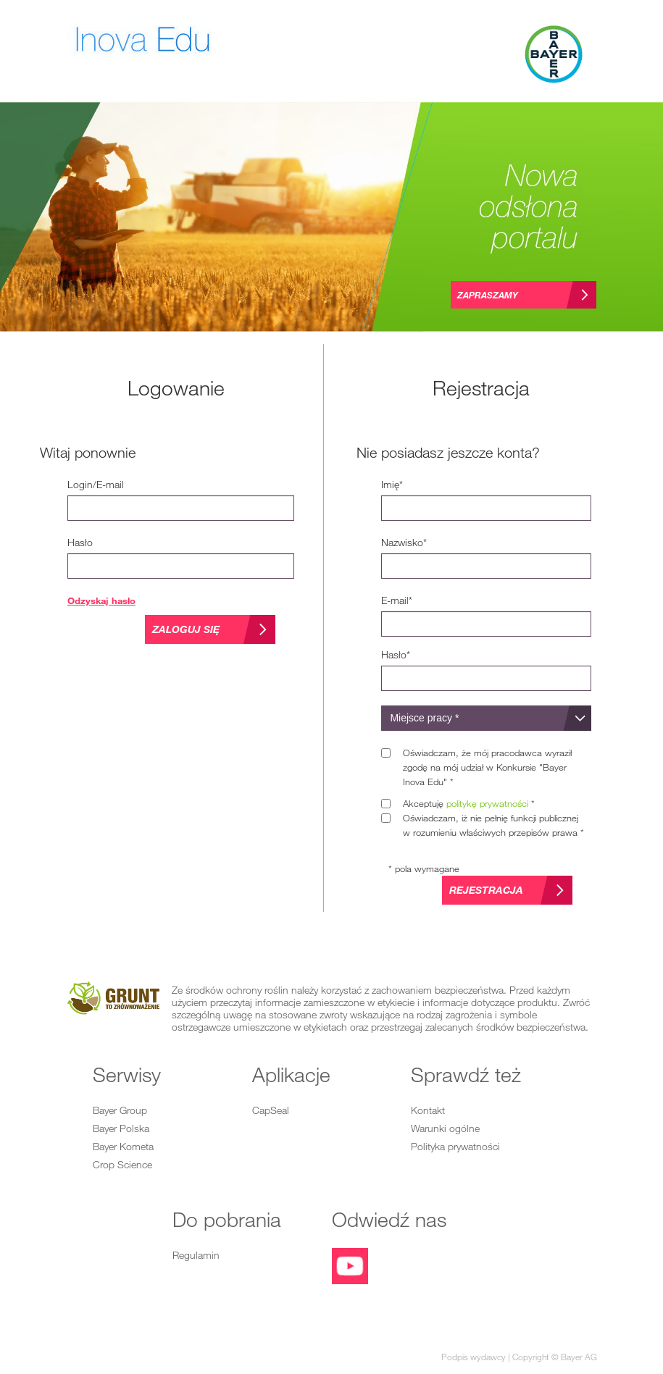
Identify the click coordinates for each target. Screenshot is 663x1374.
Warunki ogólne (445, 1128)
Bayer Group (120, 1110)
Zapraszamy (487, 295)
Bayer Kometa (123, 1146)
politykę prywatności (487, 803)
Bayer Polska (121, 1128)
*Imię (392, 484)
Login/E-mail (95, 484)
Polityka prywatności (455, 1146)
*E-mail (396, 600)
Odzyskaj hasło (101, 600)
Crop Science (122, 1164)
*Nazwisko (404, 542)
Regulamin (196, 1255)
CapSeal (270, 1110)
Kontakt (428, 1110)
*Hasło (395, 654)
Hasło (80, 542)
